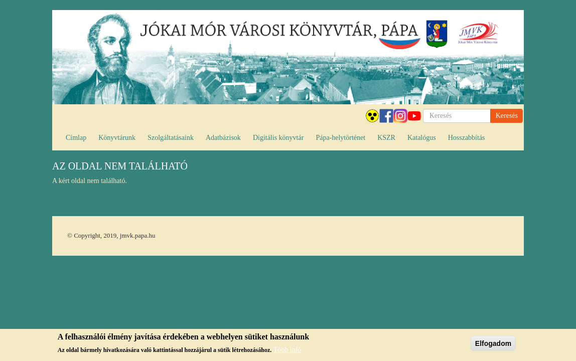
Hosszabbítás (466, 137)
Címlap (76, 137)
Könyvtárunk (116, 137)
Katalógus (421, 137)
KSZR (386, 137)
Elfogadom (493, 344)
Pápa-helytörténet (340, 137)
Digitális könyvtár (278, 137)
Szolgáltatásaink (171, 137)
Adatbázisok (223, 137)
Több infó (287, 350)
